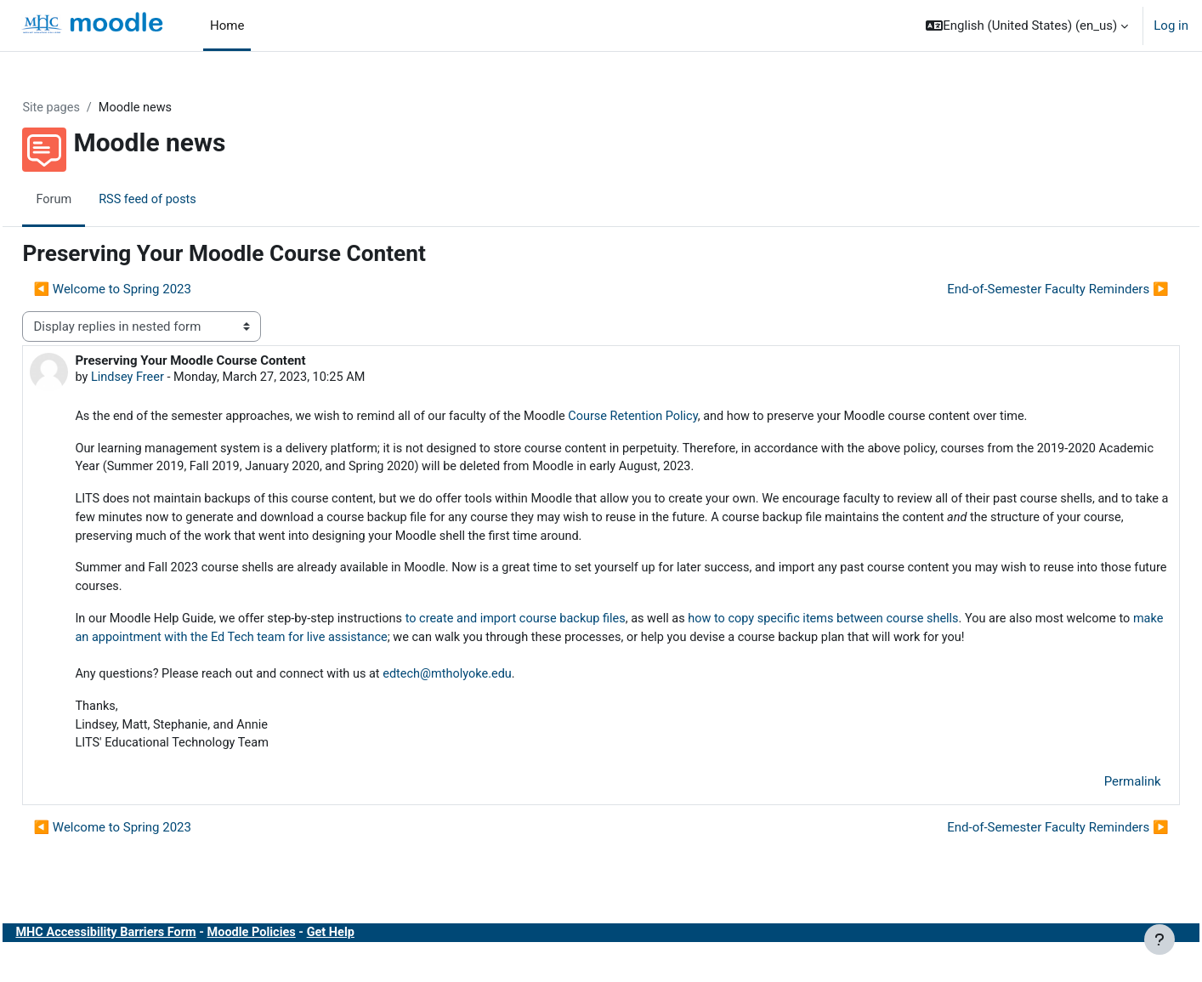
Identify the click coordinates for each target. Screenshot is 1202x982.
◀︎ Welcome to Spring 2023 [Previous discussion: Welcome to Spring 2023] (150, 290)
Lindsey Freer (167, 378)
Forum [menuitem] (92, 199)
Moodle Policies (297, 963)
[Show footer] (1159, 939)
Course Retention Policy (690, 418)
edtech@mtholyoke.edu (498, 702)
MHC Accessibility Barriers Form (147, 963)
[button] (1027, 25)
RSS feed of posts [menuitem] (188, 199)
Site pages (90, 108)
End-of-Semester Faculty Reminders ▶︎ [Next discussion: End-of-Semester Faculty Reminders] (1020, 290)
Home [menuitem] (227, 25)
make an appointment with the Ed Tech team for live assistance (393, 644)
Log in (1171, 25)
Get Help (379, 963)
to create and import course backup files (569, 625)
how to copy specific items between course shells (888, 625)
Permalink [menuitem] (1094, 812)
